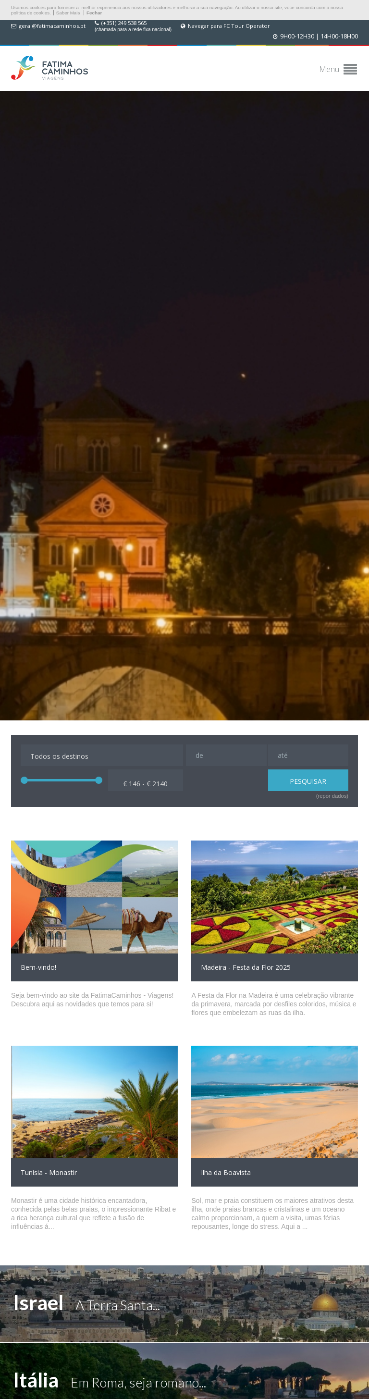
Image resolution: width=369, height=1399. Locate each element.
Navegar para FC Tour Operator (229, 26)
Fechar (94, 12)
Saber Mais (68, 12)
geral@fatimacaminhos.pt (52, 26)
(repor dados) (332, 796)
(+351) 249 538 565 (124, 23)
